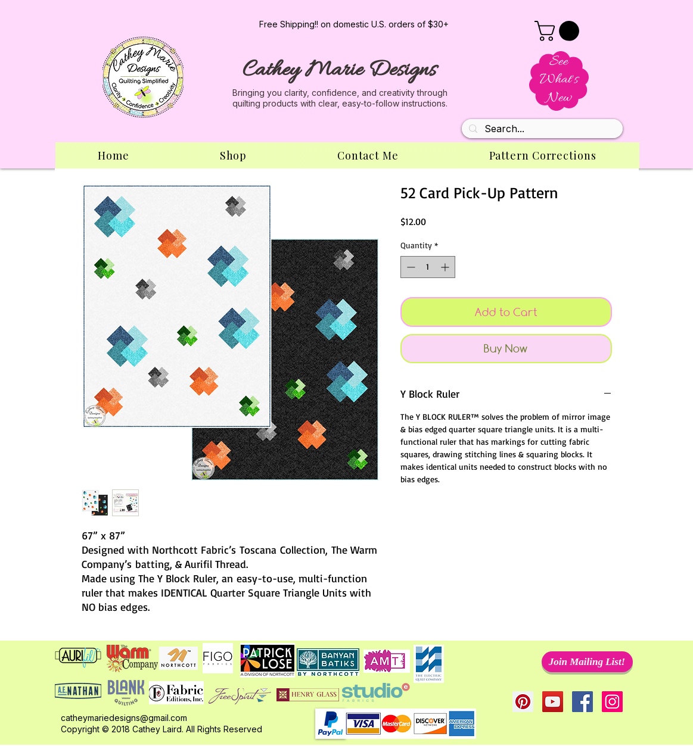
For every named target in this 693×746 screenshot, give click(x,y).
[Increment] (446, 267)
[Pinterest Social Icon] (522, 701)
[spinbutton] (428, 267)
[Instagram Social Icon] (612, 701)
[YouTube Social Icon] (552, 701)
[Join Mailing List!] (587, 661)
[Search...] (541, 129)
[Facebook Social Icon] (582, 701)
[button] (559, 31)
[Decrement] (409, 267)
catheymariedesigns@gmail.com (124, 718)
